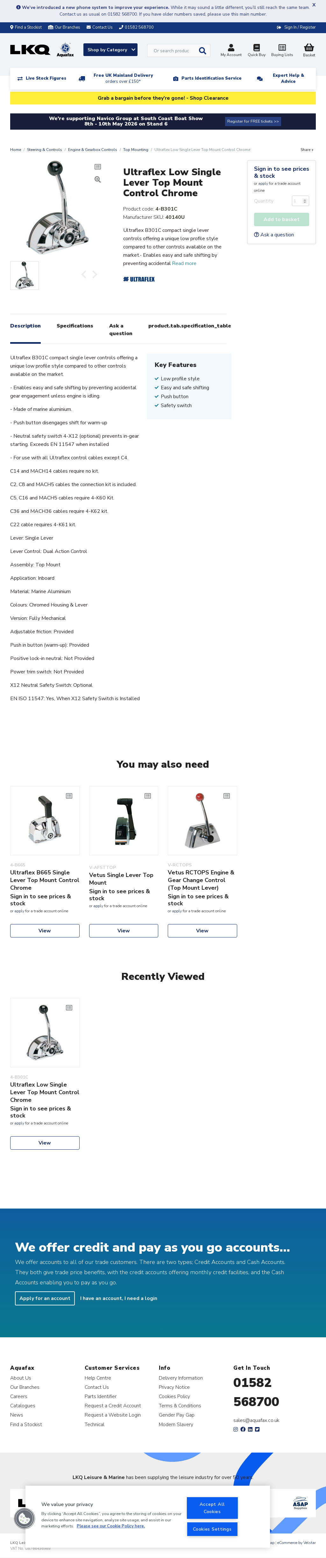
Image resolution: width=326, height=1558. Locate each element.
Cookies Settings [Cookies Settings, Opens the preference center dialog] (212, 1529)
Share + (307, 149)
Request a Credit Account (113, 1405)
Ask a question (274, 234)
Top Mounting (135, 149)
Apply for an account (44, 1298)
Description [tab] (25, 325)
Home (15, 149)
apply (263, 183)
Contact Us (97, 1387)
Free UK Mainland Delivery (123, 78)
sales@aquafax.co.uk (256, 1420)
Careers (18, 1396)
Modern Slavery (176, 1424)
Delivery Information (181, 1378)
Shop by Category (111, 50)
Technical (94, 1424)
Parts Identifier (101, 1396)
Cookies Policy (174, 1396)
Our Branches (64, 27)
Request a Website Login (113, 1414)
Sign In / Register (300, 27)
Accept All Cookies (212, 1508)
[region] (147, 1517)
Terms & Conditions (180, 1405)
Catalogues (22, 1405)
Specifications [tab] (75, 325)
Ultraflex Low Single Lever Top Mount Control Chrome (44, 1092)
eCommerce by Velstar (296, 1542)
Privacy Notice (174, 1387)
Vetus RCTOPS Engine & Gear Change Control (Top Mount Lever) (201, 880)
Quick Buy (256, 51)
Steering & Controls (44, 149)
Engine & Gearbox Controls (92, 149)
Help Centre (98, 1378)
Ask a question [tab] (120, 329)
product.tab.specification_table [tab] (189, 325)
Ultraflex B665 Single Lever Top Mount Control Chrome (44, 880)
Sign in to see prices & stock (281, 172)
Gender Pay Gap (177, 1414)
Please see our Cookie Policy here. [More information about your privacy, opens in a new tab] (111, 1526)
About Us (20, 1378)
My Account (231, 51)
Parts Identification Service (211, 78)
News (16, 1414)
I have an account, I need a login (118, 1298)
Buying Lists (282, 51)
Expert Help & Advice (288, 78)
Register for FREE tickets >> (253, 121)
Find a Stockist (26, 27)
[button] (24, 1518)
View (45, 930)
